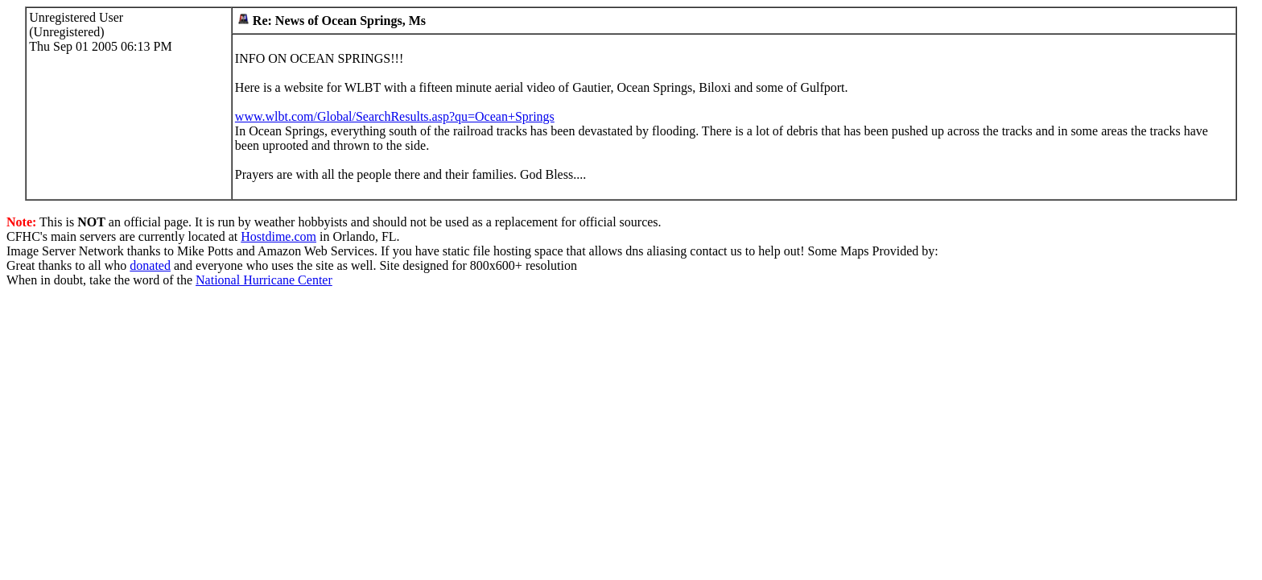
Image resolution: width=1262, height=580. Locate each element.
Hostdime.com (278, 236)
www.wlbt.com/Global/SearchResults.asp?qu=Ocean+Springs (395, 116)
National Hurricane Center (264, 280)
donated (150, 265)
